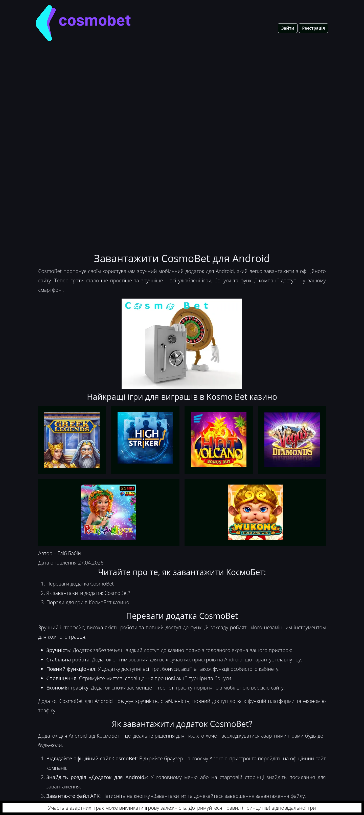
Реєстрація (313, 28)
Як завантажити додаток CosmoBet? (88, 593)
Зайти (287, 28)
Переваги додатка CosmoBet (80, 583)
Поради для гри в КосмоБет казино (87, 602)
